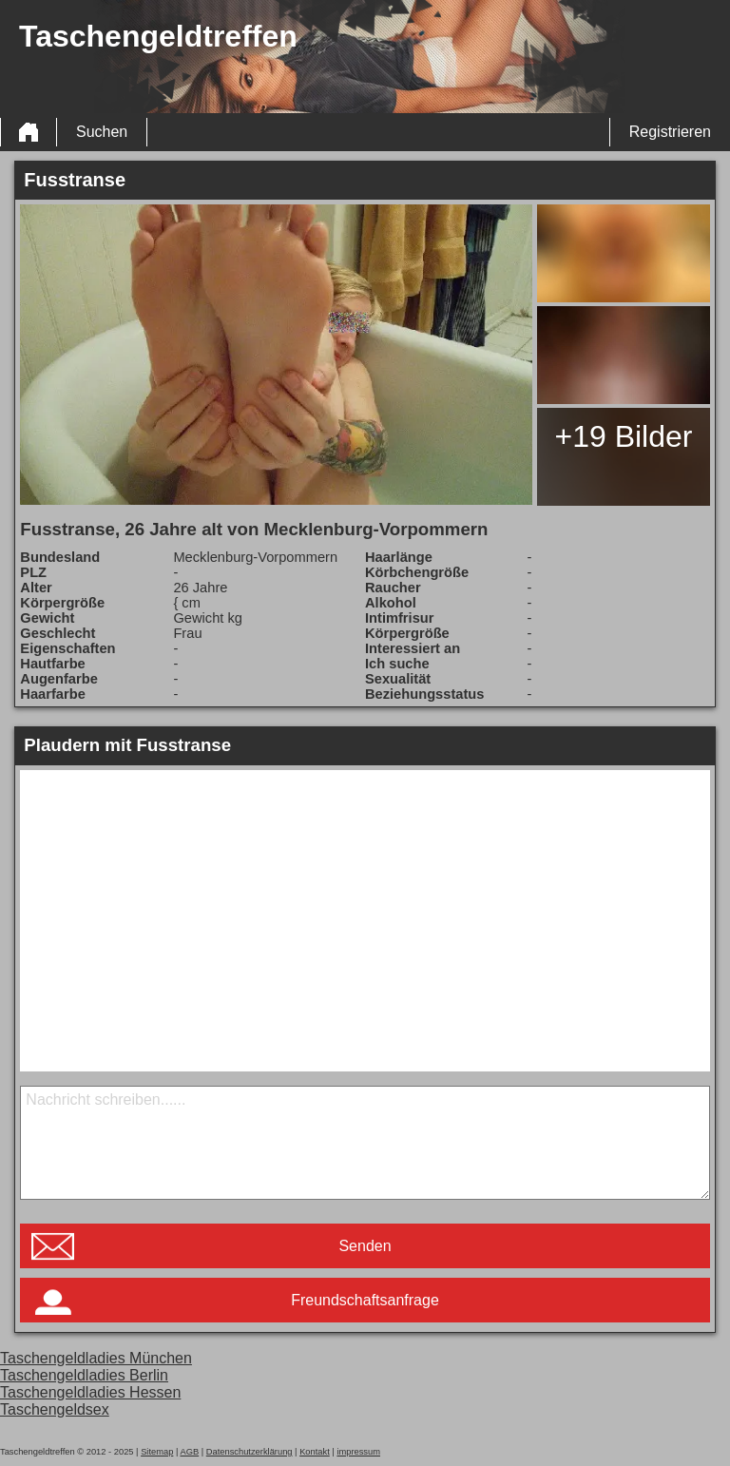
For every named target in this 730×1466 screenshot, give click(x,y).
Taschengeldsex (54, 1409)
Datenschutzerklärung (249, 1451)
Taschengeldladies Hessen (90, 1392)
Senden (364, 1246)
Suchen (101, 132)
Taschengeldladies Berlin (84, 1375)
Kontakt (314, 1451)
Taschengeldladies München (96, 1358)
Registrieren (670, 132)
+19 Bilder (623, 436)
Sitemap (157, 1451)
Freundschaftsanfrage (365, 1300)
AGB (189, 1451)
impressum (358, 1451)
